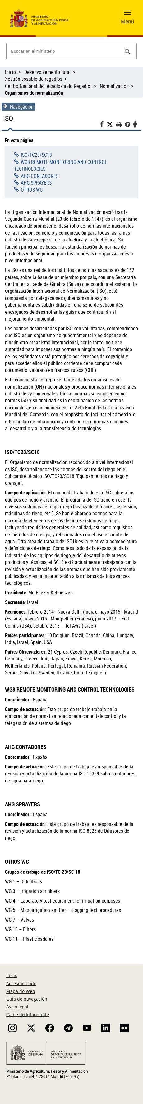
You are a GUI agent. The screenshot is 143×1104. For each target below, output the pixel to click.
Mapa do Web (20, 991)
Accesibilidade (21, 983)
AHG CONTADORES (39, 176)
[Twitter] (111, 124)
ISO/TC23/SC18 (36, 154)
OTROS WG (32, 189)
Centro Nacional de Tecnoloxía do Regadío (48, 86)
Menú (127, 21)
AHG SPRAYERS (36, 182)
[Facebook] (103, 125)
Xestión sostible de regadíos (33, 78)
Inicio (10, 72)
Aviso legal (17, 1007)
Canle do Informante (27, 1014)
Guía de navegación (26, 999)
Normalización (114, 86)
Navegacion (18, 106)
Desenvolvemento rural (47, 72)
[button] (127, 14)
